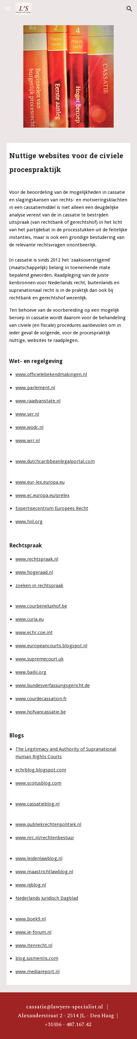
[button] (7, 8)
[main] (68, 161)
